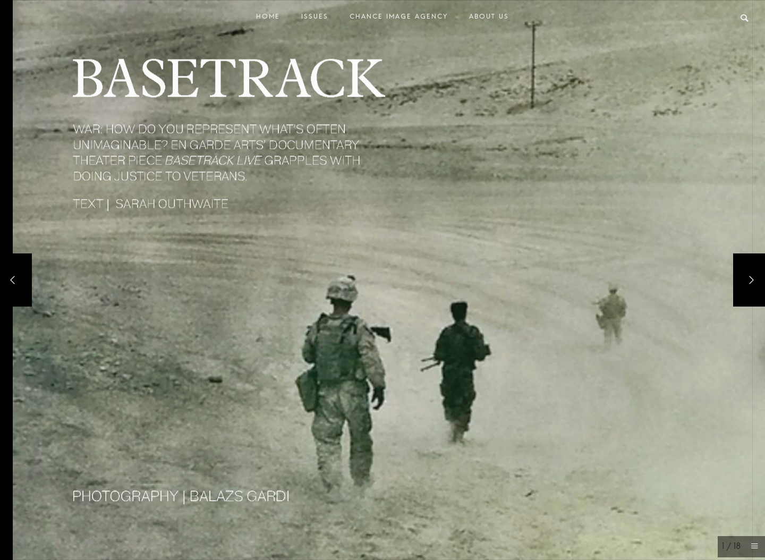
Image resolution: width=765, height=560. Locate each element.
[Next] (749, 280)
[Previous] (16, 280)
